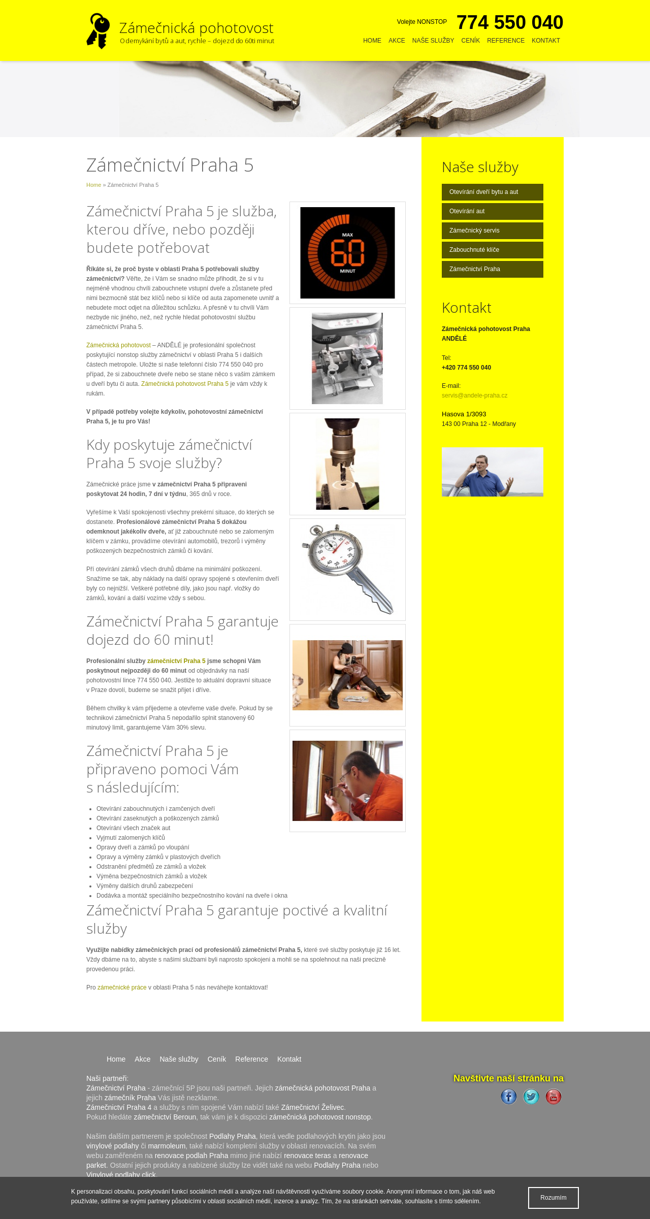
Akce (396, 40)
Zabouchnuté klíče (474, 249)
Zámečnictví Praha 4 (118, 1107)
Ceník (471, 40)
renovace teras (307, 1155)
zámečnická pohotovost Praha (323, 1088)
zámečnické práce (122, 987)
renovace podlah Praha (192, 1155)
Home (372, 40)
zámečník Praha (130, 1098)
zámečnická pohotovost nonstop (320, 1117)
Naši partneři (106, 1078)
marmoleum (166, 1146)
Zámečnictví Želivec (312, 1107)
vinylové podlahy (112, 1146)
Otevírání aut (466, 211)
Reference (506, 40)
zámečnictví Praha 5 (176, 661)
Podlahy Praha (232, 1136)
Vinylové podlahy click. (122, 1175)
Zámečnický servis (474, 230)
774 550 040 (510, 22)
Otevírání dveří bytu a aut (483, 191)
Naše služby (433, 40)
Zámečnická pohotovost (118, 345)
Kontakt (546, 40)
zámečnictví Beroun (165, 1117)
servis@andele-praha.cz (475, 395)
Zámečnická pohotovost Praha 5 (185, 383)
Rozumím (553, 1197)
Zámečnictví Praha (474, 269)
